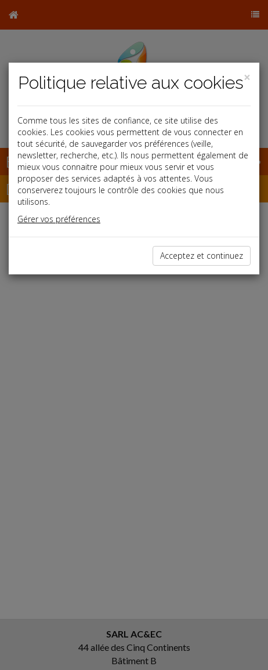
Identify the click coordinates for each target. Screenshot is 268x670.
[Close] (247, 77)
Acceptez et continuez (201, 255)
